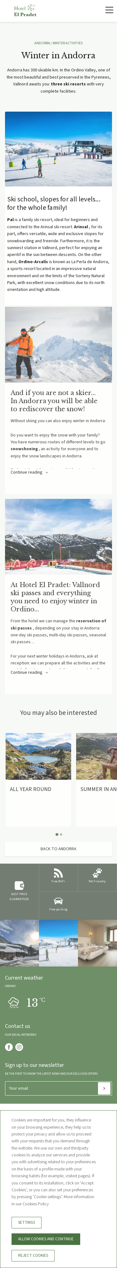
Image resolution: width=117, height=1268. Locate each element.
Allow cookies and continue (46, 1239)
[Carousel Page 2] (61, 834)
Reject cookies (33, 1255)
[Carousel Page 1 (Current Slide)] (56, 834)
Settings (26, 1222)
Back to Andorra (58, 849)
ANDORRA (42, 43)
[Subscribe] (104, 1088)
